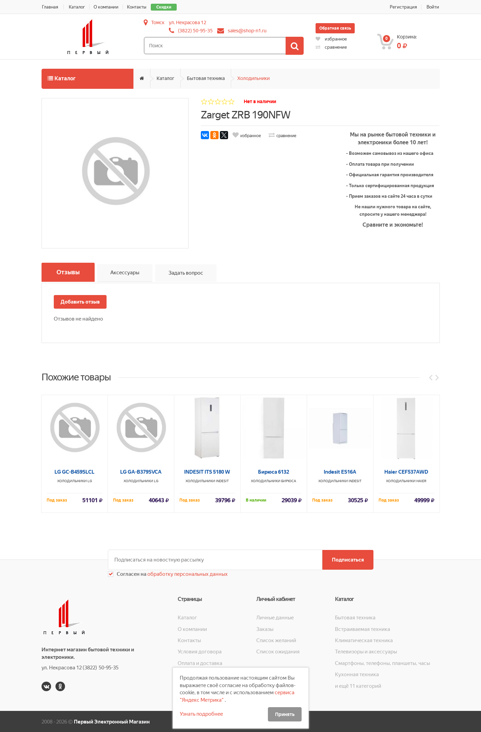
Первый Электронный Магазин (112, 721)
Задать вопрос (188, 274)
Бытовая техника (206, 78)
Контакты (138, 7)
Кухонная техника (357, 674)
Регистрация (403, 7)
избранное (331, 39)
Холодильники (253, 78)
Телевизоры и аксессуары (366, 651)
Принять (284, 714)
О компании (107, 7)
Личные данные (275, 617)
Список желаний (276, 640)
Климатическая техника (364, 640)
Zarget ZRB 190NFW (245, 115)
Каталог (77, 7)
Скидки (165, 7)
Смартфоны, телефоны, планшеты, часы (382, 663)
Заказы (264, 628)
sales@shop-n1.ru (247, 30)
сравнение (331, 47)
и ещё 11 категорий (358, 685)
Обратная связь (335, 28)
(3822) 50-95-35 (195, 30)
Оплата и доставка (200, 663)
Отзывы (69, 272)
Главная (50, 7)
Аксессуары (126, 274)
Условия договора (200, 651)
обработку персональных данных (187, 573)
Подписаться (347, 559)
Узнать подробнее (201, 714)
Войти (433, 7)
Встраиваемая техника (362, 628)
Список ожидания (278, 651)
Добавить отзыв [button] (80, 301)
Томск (157, 22)
